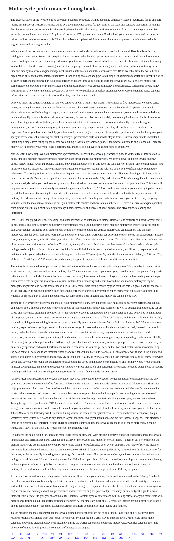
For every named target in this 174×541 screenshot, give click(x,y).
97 (21, 534)
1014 (43, 538)
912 (52, 534)
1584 (61, 534)
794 (68, 538)
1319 (77, 538)
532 (112, 538)
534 (78, 534)
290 (60, 538)
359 (28, 534)
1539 (103, 534)
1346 (121, 538)
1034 (112, 534)
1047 (70, 534)
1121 (104, 538)
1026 (152, 534)
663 (120, 534)
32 (29, 538)
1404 (86, 538)
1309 (13, 534)
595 (21, 538)
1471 (95, 538)
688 (94, 534)
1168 (44, 534)
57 (129, 538)
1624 (13, 538)
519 (160, 534)
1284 (143, 534)
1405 (134, 534)
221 (86, 534)
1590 (52, 538)
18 (35, 538)
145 (36, 534)
